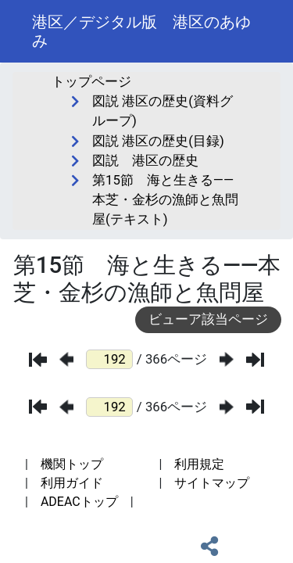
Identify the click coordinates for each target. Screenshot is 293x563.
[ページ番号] (109, 359)
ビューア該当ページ (208, 319)
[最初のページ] (38, 360)
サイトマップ (211, 482)
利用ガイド (72, 482)
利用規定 (199, 464)
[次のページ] (227, 359)
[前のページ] (66, 359)
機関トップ (72, 464)
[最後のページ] (255, 360)
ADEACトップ (79, 501)
